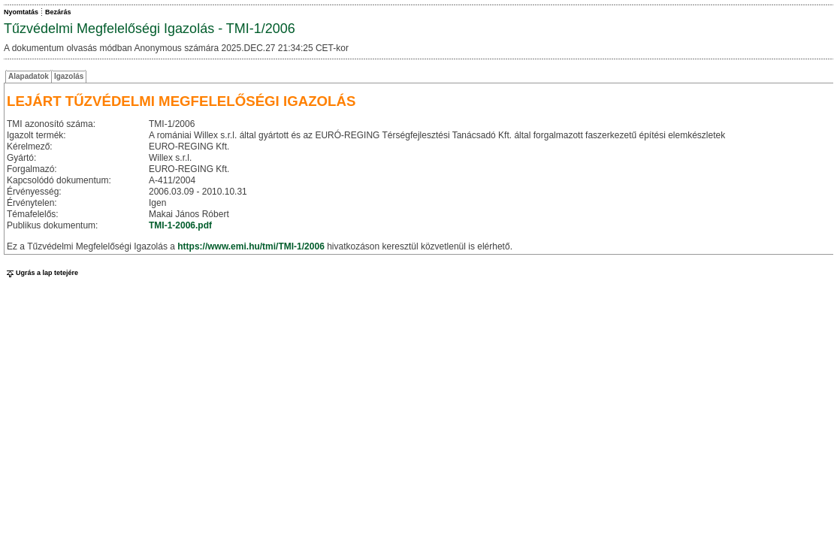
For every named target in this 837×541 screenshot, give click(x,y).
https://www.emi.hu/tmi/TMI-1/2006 (251, 246)
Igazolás (68, 76)
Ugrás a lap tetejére (41, 273)
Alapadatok (28, 76)
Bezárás (58, 12)
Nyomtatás (21, 12)
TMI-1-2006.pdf (180, 225)
